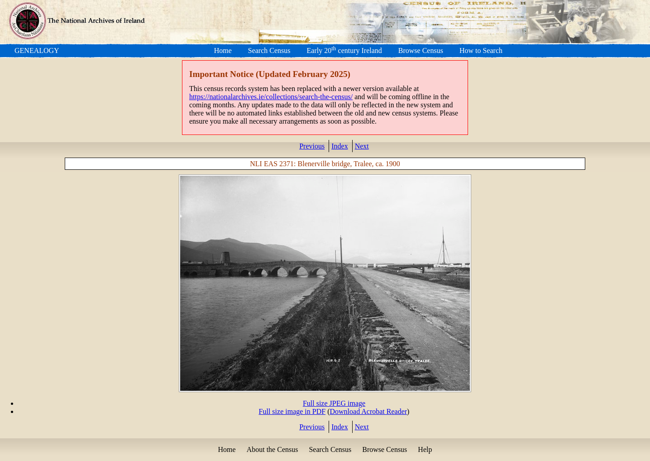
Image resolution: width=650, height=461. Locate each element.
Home (223, 50)
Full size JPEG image (334, 403)
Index (339, 146)
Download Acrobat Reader (368, 411)
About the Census (272, 449)
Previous (312, 146)
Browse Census (420, 50)
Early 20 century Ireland (344, 50)
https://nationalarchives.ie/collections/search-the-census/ (271, 97)
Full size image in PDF (292, 411)
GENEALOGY (36, 50)
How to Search (480, 50)
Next (362, 146)
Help (425, 449)
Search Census (269, 50)
